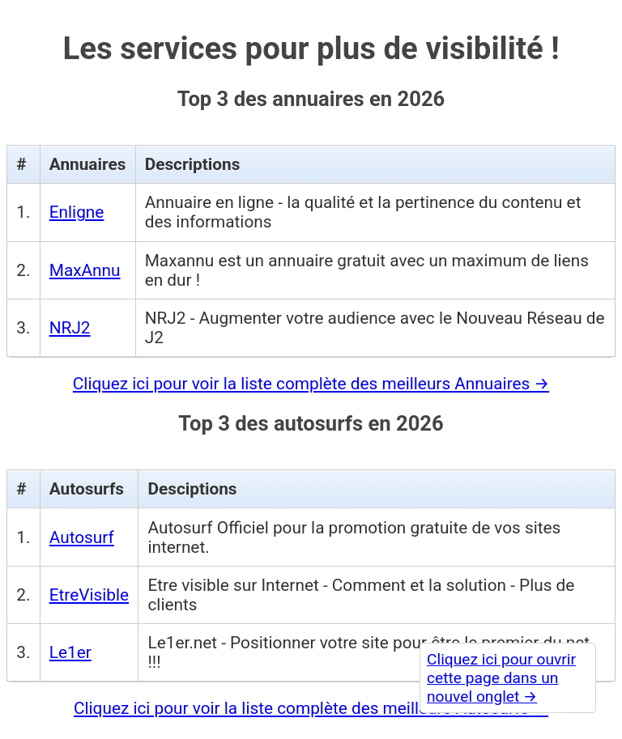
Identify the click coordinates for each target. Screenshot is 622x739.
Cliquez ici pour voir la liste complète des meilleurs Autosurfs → (311, 708)
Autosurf (81, 537)
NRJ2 (70, 328)
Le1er (70, 652)
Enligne (76, 212)
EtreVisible (89, 595)
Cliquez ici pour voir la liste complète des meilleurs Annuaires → (311, 383)
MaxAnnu (85, 270)
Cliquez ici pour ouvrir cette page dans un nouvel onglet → (501, 678)
